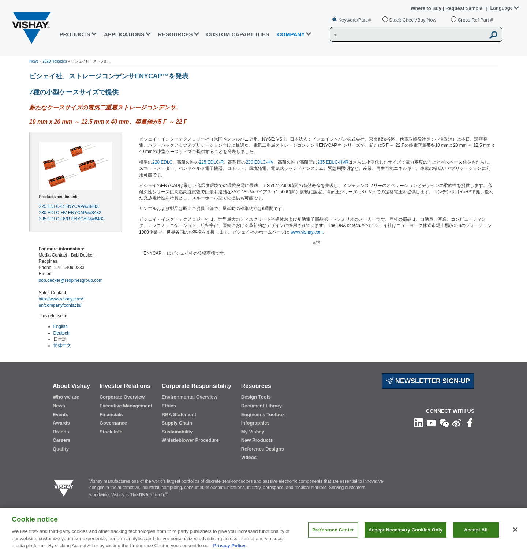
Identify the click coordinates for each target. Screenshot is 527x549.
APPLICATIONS (124, 34)
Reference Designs (262, 449)
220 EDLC (162, 162)
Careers (61, 440)
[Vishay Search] (407, 34)
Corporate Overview (122, 397)
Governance (113, 423)
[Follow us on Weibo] (456, 422)
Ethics (169, 405)
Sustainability (177, 431)
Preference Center (333, 534)
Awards (61, 423)
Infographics (255, 423)
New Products (257, 440)
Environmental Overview (189, 397)
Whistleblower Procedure (190, 440)
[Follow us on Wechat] (444, 422)
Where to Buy (426, 8)
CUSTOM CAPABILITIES (237, 34)
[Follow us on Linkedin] (418, 422)
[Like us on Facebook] (469, 422)
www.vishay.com (307, 232)
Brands (61, 431)
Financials (111, 414)
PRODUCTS (74, 34)
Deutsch (61, 333)
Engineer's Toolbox (263, 414)
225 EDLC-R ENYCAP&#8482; (69, 206)
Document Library (261, 405)
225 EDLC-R (211, 162)
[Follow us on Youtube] (431, 422)
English (60, 326)
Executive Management (126, 405)
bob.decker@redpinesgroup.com (70, 280)
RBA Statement (179, 414)
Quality (61, 449)
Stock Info (111, 431)
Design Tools (256, 397)
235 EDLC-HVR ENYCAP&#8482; (72, 218)
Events (60, 414)
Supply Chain (177, 423)
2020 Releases (54, 61)
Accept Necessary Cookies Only (405, 534)
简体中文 (62, 345)
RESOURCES (175, 34)
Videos (249, 457)
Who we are (66, 397)
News (33, 61)
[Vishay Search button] (493, 34)
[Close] (515, 535)
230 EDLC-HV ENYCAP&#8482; (70, 212)
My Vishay (252, 431)
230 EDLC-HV (259, 162)
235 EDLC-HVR (332, 162)
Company (291, 34)
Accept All (475, 534)
